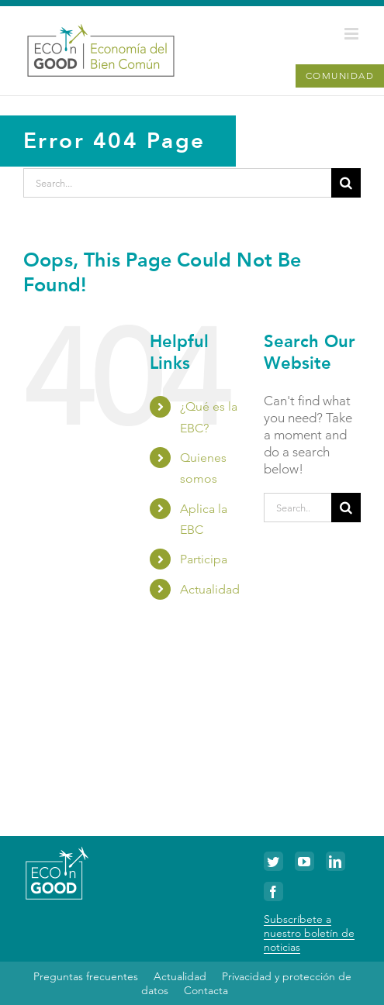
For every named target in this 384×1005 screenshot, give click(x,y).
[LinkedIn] (335, 861)
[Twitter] (273, 861)
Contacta (206, 990)
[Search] (346, 183)
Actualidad (210, 589)
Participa (203, 559)
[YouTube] (304, 861)
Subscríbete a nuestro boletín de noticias (309, 933)
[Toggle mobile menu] (352, 34)
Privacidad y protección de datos (246, 983)
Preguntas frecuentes (85, 976)
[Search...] (177, 183)
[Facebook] (273, 891)
